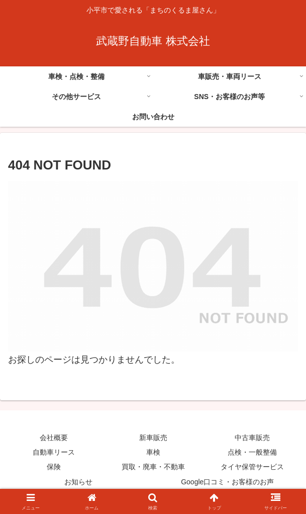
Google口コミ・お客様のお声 (227, 482)
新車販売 (153, 438)
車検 (153, 452)
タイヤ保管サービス (252, 467)
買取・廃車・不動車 (153, 467)
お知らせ (78, 482)
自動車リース (54, 452)
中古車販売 (252, 438)
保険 (54, 467)
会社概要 (54, 438)
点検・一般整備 (252, 452)
